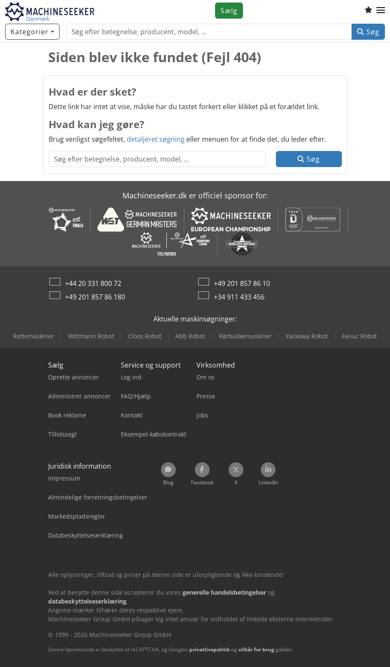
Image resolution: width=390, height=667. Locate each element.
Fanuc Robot (359, 336)
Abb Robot (190, 336)
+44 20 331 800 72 (93, 283)
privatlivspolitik (209, 649)
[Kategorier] (32, 32)
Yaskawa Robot (307, 336)
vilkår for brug (256, 649)
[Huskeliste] (368, 11)
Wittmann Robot (91, 336)
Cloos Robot (144, 336)
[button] (380, 11)
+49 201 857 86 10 (242, 283)
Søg (368, 31)
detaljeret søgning (156, 139)
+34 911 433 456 (239, 297)
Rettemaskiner (33, 336)
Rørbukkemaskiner (245, 336)
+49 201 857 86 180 (95, 297)
